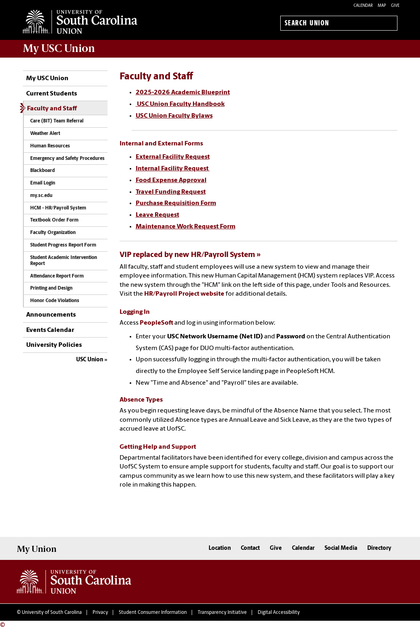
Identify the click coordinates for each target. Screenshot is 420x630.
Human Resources (50, 146)
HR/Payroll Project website (184, 294)
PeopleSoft (156, 323)
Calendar (363, 6)
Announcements (51, 315)
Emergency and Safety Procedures (67, 158)
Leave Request (157, 215)
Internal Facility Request (173, 169)
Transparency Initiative (222, 612)
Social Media (341, 548)
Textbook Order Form (54, 220)
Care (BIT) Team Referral (56, 121)
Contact (250, 548)
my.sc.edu (41, 195)
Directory (379, 548)
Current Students (51, 94)
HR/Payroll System (223, 255)
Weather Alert (45, 133)
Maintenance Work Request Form (186, 227)
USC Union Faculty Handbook (180, 104)
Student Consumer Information (153, 612)
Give (395, 6)
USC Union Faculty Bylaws (174, 116)
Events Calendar (50, 330)
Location (220, 548)
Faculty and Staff (52, 109)
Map (382, 6)
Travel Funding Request (171, 192)
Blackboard (42, 170)
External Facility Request (173, 157)
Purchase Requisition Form (176, 203)
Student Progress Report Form (63, 245)
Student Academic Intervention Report (63, 260)
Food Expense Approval (171, 180)
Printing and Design (51, 288)
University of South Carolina (52, 612)
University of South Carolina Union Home (80, 22)
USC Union (89, 360)
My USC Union (47, 78)
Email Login (42, 183)
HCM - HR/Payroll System (58, 208)
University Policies (54, 345)
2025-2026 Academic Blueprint (183, 92)
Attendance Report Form (57, 276)
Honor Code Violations (54, 300)
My (59, 48)
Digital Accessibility (279, 612)
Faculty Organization (53, 232)
